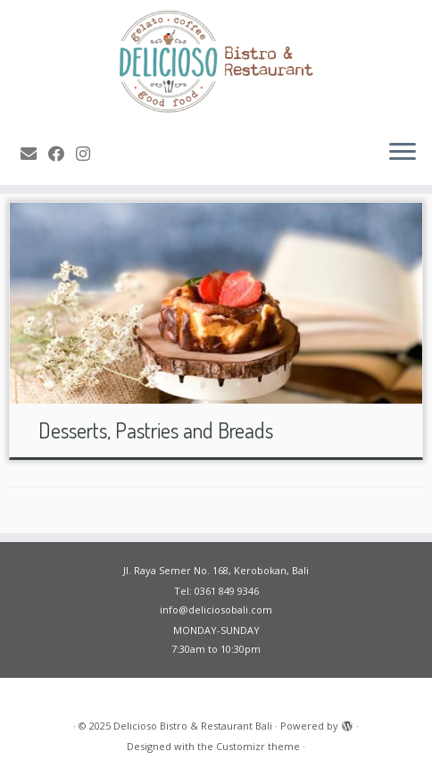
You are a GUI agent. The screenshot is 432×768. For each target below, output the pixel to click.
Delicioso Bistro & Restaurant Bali (192, 725)
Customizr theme (258, 746)
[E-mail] (34, 153)
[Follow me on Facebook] (62, 153)
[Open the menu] (402, 152)
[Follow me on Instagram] (89, 153)
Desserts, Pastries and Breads (155, 430)
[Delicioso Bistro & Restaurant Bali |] (216, 62)
